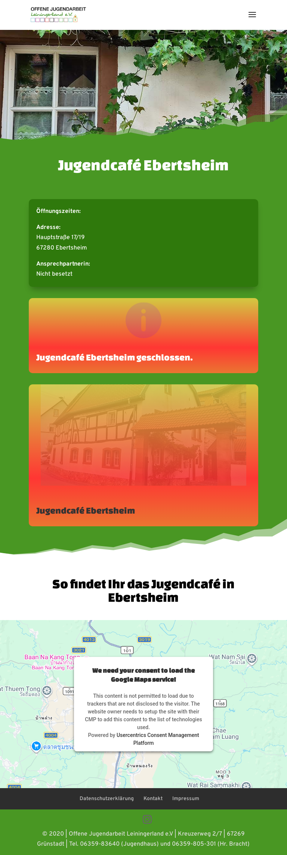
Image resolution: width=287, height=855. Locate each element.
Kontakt (153, 799)
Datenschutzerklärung (107, 799)
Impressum (185, 799)
